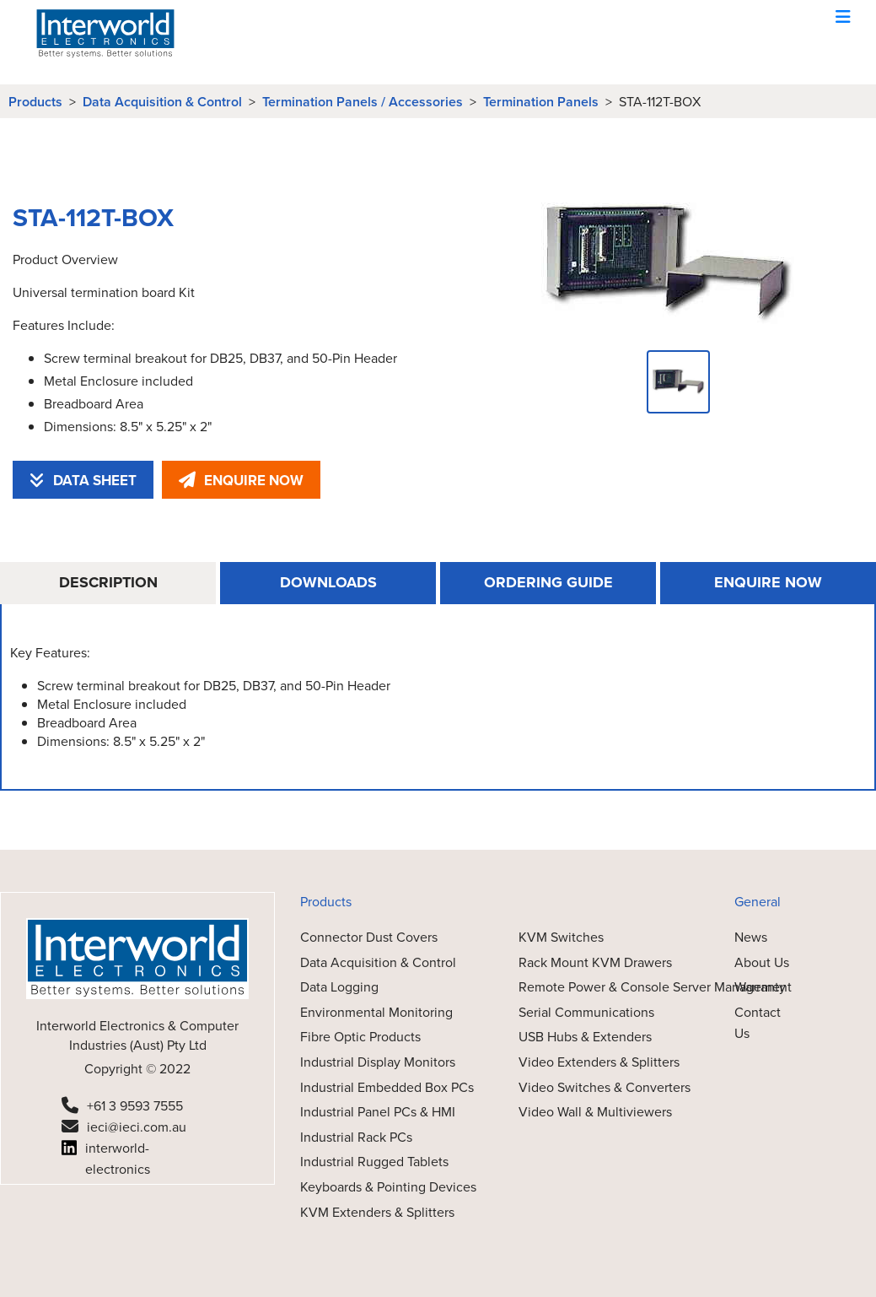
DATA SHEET (83, 480)
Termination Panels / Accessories (362, 101)
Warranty (760, 986)
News (750, 936)
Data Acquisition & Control (162, 101)
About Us (761, 962)
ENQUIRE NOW (241, 480)
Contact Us (757, 1022)
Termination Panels (541, 101)
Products (35, 101)
